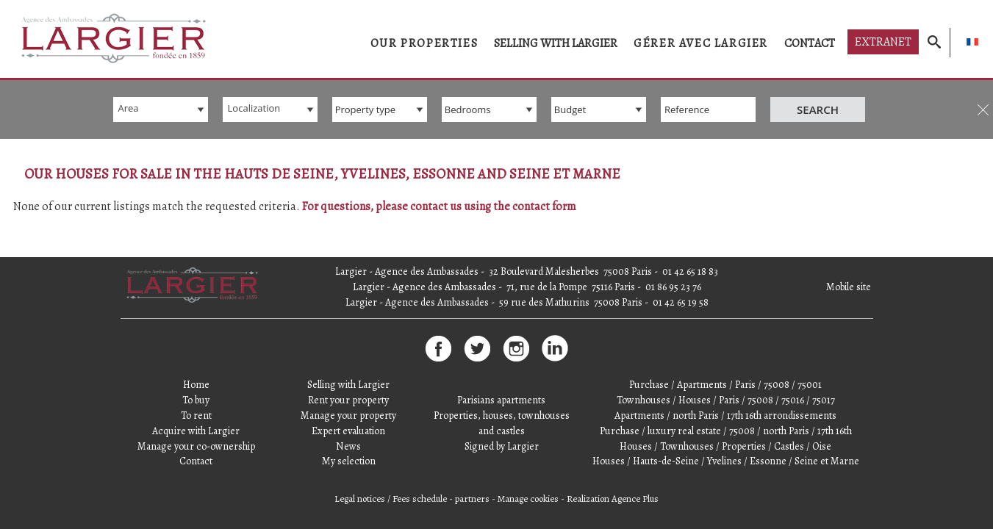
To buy (195, 371)
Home (196, 356)
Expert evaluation (348, 402)
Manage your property (348, 386)
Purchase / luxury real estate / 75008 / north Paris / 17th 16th (726, 402)
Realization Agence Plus (613, 470)
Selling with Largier (555, 43)
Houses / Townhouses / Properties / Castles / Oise (725, 417)
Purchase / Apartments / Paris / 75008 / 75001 (725, 356)
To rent (196, 386)
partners (472, 470)
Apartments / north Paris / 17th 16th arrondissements (725, 386)
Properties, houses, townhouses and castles (502, 394)
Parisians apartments (501, 371)
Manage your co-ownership (196, 417)
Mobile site (848, 258)
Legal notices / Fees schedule (390, 470)
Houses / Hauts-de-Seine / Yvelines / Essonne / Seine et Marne (725, 432)
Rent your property (348, 371)
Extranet (883, 42)
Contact (809, 43)
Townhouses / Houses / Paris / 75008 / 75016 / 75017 (726, 371)
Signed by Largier (502, 417)
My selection (349, 432)
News (348, 417)
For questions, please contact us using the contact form (439, 206)
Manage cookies (528, 470)
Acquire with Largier (196, 402)
